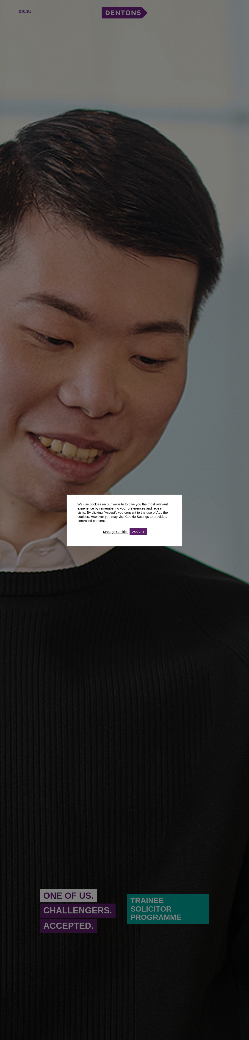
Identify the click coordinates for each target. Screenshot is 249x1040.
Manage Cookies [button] (115, 532)
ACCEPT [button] (138, 531)
